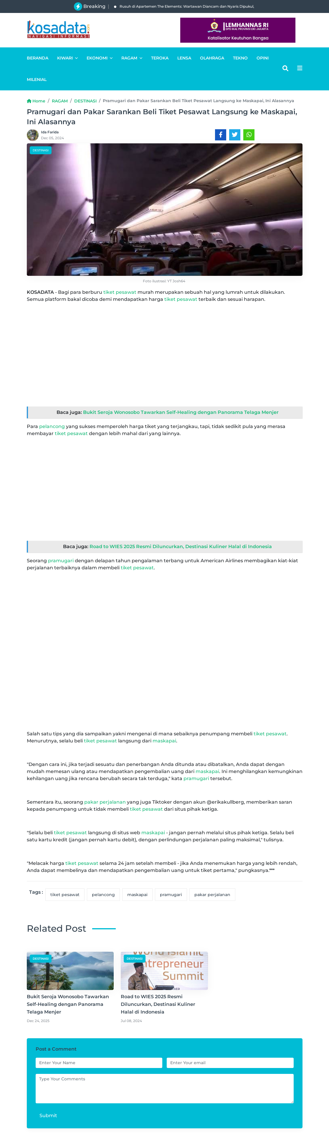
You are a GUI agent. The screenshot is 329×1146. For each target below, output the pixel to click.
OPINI (263, 58)
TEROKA (159, 58)
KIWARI (67, 58)
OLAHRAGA (212, 58)
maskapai (164, 741)
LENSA (184, 58)
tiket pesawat (119, 292)
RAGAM (131, 58)
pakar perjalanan (105, 802)
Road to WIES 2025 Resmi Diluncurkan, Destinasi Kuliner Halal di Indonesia (181, 546)
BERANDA (37, 58)
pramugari (61, 560)
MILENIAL (37, 79)
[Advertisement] (164, 349)
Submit (48, 1115)
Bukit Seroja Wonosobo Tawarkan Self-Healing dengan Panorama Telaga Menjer (181, 412)
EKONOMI (100, 58)
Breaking (94, 6)
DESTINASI (85, 101)
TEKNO (240, 58)
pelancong (52, 426)
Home (36, 101)
